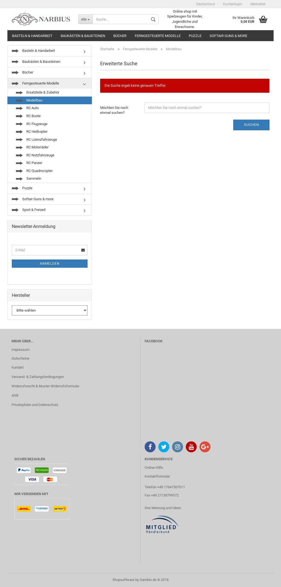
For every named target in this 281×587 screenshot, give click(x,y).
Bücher (120, 36)
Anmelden (50, 264)
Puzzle (195, 36)
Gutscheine (20, 358)
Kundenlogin (232, 4)
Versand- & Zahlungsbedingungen (38, 377)
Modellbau (29, 100)
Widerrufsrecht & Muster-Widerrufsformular (45, 386)
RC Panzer (29, 163)
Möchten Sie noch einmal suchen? (114, 110)
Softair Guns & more (228, 36)
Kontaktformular (157, 476)
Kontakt (18, 367)
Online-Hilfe (154, 467)
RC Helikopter (31, 131)
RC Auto (27, 108)
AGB (15, 395)
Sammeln (28, 178)
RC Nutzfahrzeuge (35, 155)
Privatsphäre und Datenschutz (35, 405)
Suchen (251, 125)
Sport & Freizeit (29, 210)
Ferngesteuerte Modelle (158, 36)
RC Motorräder (32, 147)
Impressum (20, 350)
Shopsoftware (123, 580)
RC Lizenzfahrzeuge (36, 139)
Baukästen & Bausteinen (83, 36)
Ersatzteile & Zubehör (37, 92)
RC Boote (28, 116)
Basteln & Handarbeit (32, 36)
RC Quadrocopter (34, 171)
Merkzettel (257, 4)
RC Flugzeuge (31, 124)
